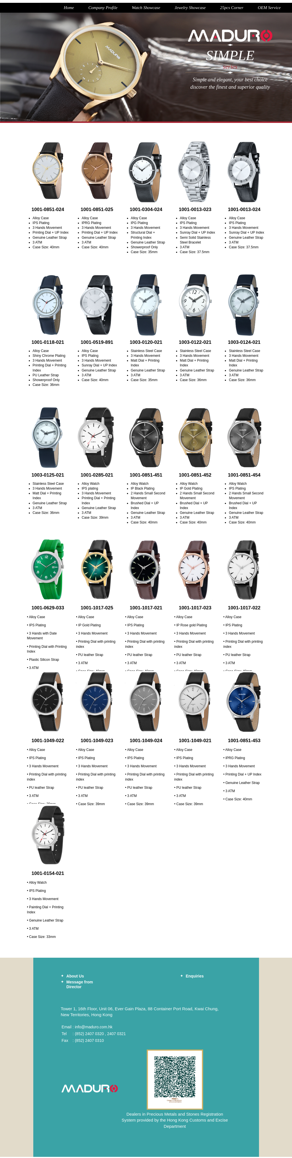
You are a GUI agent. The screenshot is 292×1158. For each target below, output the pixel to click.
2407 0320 (94, 1035)
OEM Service (249, 8)
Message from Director (79, 985)
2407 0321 (116, 1035)
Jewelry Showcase (164, 8)
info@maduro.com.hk (93, 1028)
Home (36, 8)
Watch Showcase (118, 8)
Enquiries (195, 977)
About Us (75, 977)
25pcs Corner (209, 8)
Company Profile (72, 8)
